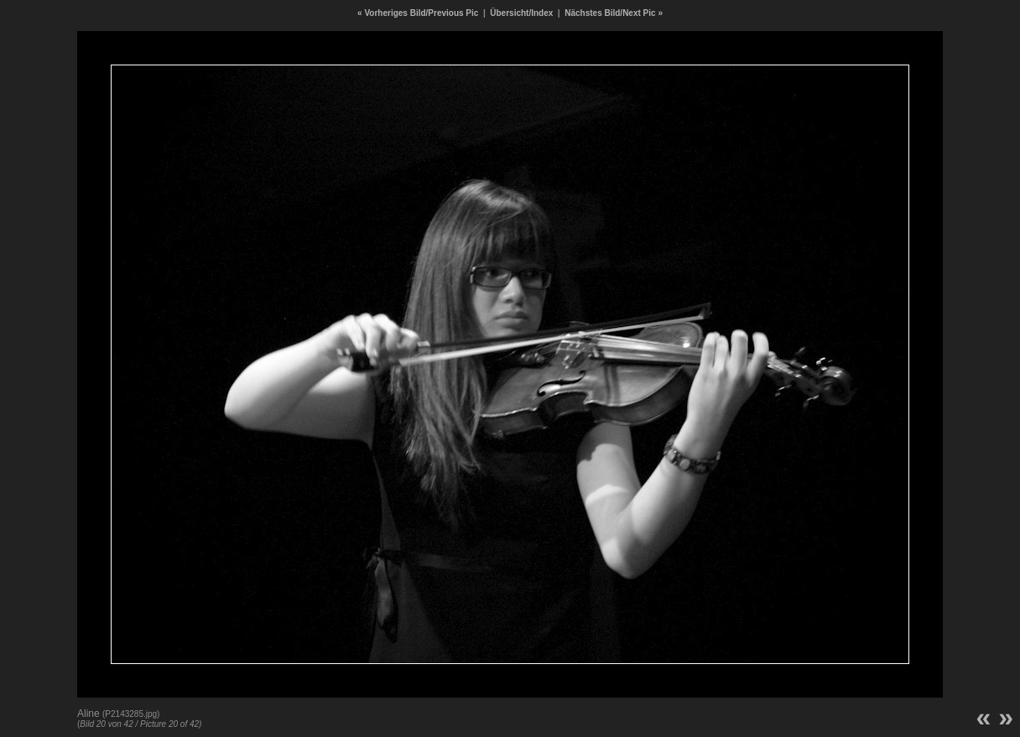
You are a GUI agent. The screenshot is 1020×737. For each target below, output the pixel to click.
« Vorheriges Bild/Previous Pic (417, 13)
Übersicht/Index (521, 13)
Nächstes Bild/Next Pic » (614, 13)
